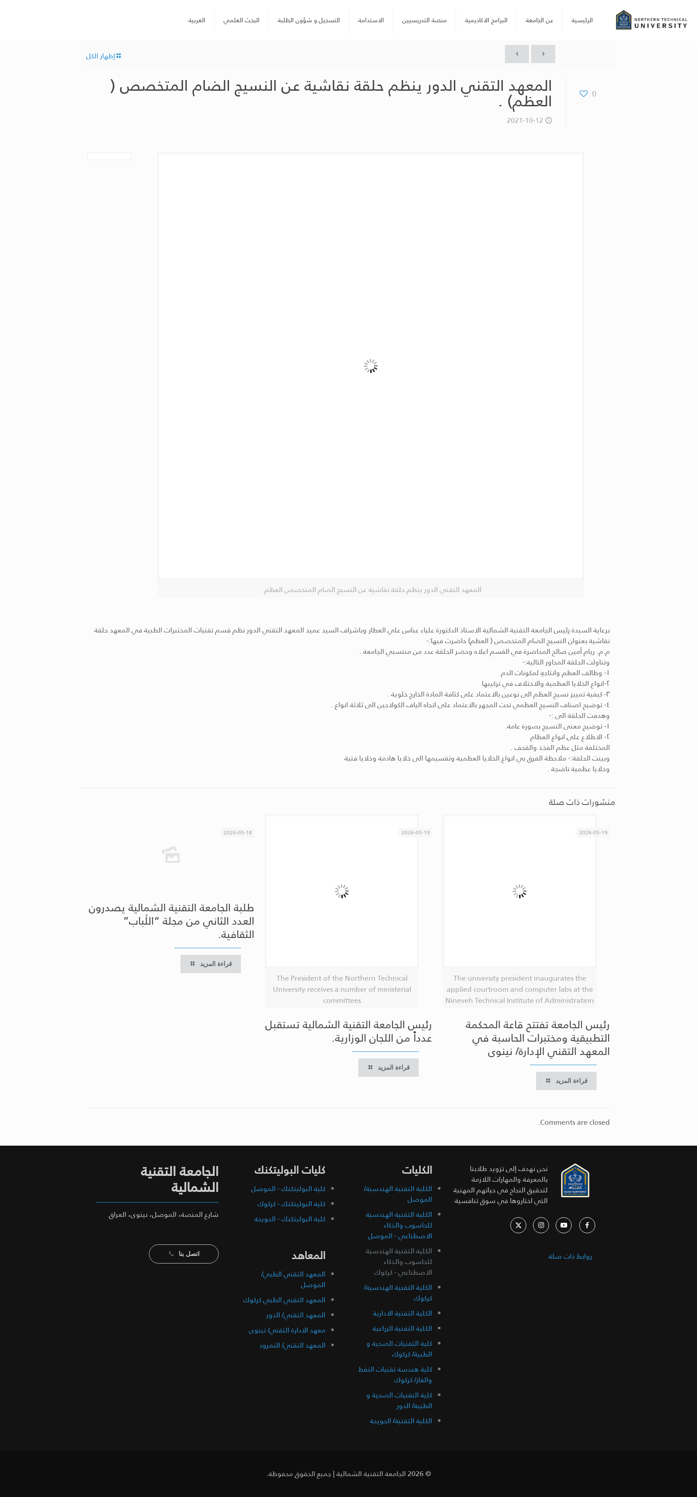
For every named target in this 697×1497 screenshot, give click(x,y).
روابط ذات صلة (570, 1256)
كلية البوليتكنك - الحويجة (289, 1218)
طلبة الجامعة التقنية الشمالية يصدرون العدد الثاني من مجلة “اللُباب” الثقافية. (171, 921)
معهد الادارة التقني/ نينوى (287, 1330)
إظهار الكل (104, 55)
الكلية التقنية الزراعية (402, 1328)
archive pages (568, 1291)
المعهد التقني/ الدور (295, 1314)
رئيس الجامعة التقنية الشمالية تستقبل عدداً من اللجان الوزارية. (348, 1031)
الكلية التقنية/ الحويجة (401, 1420)
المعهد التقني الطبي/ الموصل (293, 1279)
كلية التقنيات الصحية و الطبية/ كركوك (399, 1349)
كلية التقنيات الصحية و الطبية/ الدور (399, 1400)
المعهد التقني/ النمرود (292, 1345)
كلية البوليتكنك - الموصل (288, 1188)
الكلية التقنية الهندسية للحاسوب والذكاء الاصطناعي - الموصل (399, 1225)
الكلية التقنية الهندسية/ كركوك (398, 1293)
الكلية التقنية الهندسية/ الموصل (398, 1194)
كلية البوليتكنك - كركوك (291, 1203)
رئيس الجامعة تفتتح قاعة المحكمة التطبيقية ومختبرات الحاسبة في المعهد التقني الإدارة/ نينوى (538, 1038)
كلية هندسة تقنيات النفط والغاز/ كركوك (395, 1374)
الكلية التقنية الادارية (402, 1313)
